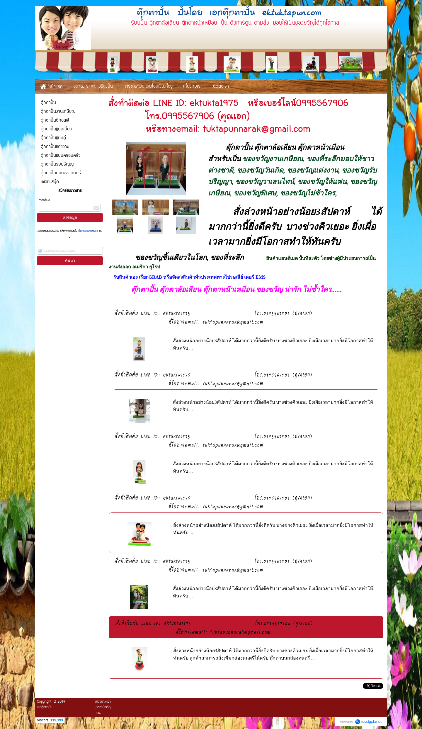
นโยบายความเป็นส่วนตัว (88, 231)
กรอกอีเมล (44, 200)
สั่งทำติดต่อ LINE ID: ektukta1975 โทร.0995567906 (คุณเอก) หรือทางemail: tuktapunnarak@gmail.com (246, 317)
